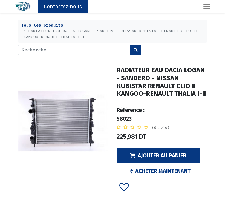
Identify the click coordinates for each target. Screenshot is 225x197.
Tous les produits (42, 25)
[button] (124, 186)
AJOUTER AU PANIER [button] (158, 155)
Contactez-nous (63, 6)
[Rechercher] (135, 50)
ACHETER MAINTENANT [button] (160, 171)
